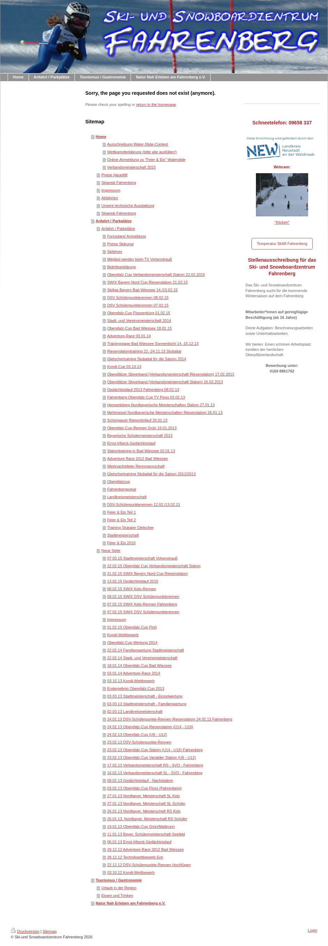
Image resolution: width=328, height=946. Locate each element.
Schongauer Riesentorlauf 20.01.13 (137, 420)
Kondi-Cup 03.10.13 (124, 366)
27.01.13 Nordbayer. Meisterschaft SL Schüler (146, 803)
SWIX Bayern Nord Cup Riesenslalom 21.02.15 (147, 282)
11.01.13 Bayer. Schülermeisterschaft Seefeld (146, 834)
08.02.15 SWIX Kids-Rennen (131, 589)
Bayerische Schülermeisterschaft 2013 (140, 435)
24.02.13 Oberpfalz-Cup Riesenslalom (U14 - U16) (150, 727)
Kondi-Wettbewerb (123, 635)
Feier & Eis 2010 (121, 543)
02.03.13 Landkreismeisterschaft (135, 711)
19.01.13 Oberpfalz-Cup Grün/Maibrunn (141, 826)
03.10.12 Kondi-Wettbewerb (131, 872)
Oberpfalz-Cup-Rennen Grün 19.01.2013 (142, 428)
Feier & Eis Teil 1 (121, 512)
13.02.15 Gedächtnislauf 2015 (132, 581)
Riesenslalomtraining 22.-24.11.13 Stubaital (144, 351)
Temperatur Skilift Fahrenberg (282, 243)
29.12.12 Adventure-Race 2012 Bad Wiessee (145, 849)
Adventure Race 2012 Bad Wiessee (137, 458)
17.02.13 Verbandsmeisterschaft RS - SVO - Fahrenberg (155, 765)
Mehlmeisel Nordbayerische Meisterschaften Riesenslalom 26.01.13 (164, 412)
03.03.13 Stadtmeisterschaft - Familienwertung (146, 704)
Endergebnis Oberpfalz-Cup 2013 (135, 688)
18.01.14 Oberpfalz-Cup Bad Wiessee (139, 665)
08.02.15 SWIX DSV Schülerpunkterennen (143, 596)
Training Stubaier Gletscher (130, 527)
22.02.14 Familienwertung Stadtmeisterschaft (145, 650)
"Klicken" (281, 222)
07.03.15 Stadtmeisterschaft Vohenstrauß (142, 558)
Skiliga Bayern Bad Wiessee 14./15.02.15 (142, 290)
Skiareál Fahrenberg (118, 182)
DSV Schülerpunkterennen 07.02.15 (138, 305)
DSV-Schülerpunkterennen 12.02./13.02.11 (143, 504)
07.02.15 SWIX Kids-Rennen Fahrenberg (142, 604)
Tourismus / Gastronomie (119, 880)
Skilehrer (114, 251)
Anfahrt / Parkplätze (114, 221)
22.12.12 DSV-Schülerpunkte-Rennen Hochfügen (149, 865)
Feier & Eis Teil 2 (121, 520)
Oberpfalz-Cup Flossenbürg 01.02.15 (138, 313)
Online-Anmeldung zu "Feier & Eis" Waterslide (146, 159)
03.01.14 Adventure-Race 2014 (133, 673)
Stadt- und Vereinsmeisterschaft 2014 (139, 320)
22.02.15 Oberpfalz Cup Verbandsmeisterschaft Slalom (154, 566)
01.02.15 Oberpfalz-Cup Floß (132, 627)
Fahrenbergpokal (121, 489)
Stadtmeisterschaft (123, 535)
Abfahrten (109, 198)
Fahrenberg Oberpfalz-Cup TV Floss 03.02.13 (146, 397)
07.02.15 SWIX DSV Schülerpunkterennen (143, 612)
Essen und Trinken (117, 895)
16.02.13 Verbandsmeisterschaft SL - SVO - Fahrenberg (155, 773)
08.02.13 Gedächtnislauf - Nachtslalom (140, 780)
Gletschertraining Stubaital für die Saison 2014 (146, 359)
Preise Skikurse (120, 244)
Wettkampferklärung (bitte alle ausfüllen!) (142, 152)
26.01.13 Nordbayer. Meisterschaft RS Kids (144, 811)
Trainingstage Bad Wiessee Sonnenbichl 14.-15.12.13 (153, 343)
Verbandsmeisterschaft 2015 (131, 167)
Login (312, 930)
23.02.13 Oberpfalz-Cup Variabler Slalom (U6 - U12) (151, 757)
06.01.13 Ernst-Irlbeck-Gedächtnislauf (139, 842)
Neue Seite (110, 550)
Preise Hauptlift (114, 175)
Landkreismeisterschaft (127, 497)
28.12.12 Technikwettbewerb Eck (135, 857)
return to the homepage (156, 104)
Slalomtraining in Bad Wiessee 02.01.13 (141, 451)
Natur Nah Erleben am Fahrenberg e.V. (130, 903)
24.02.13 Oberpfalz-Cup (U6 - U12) (137, 734)
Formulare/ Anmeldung (126, 236)
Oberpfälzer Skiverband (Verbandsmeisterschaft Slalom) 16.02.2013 (165, 382)
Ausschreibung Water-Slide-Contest (137, 144)
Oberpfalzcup (118, 481)
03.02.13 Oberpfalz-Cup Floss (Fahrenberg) (144, 788)
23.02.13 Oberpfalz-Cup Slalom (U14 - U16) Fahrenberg (155, 750)
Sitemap (49, 931)
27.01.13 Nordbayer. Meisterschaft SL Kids (143, 796)
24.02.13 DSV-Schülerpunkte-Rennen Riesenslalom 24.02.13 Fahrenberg (169, 719)
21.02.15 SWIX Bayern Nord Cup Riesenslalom (147, 573)
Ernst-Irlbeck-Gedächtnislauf (131, 443)
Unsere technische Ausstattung (127, 205)
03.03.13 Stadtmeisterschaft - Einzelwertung (144, 696)
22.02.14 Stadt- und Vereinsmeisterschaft (142, 658)
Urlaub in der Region (118, 888)
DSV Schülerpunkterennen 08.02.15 (138, 297)
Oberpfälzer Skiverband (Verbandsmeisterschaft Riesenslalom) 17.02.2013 (170, 374)
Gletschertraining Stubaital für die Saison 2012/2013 (151, 474)
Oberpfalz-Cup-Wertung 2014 (132, 642)
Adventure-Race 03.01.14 (129, 336)
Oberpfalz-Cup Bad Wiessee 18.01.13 (139, 328)
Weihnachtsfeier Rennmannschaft (136, 466)
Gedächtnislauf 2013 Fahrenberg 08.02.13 (143, 389)
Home (101, 136)
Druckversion (25, 931)
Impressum (110, 190)
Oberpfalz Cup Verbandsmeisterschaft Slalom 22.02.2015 (156, 274)
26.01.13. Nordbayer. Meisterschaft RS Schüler (147, 819)
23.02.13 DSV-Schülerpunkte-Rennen (139, 742)
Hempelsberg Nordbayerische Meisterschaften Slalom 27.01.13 (161, 405)
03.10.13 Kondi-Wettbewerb (131, 681)
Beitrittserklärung (121, 267)
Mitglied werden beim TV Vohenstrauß (139, 259)
